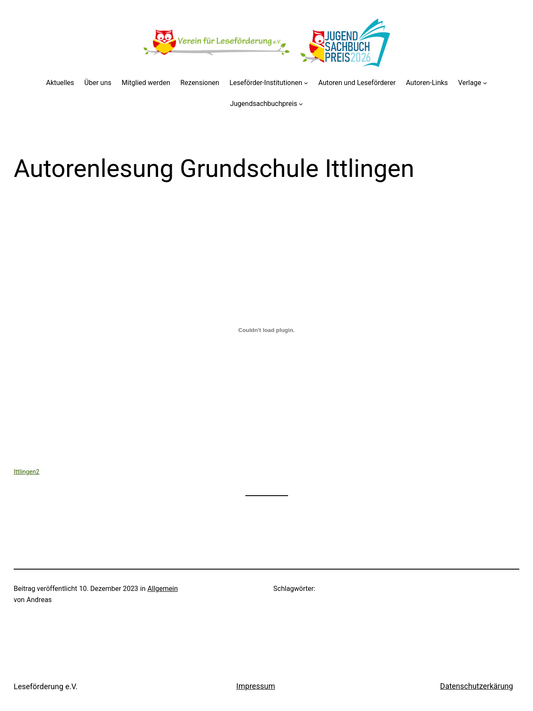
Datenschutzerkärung (476, 686)
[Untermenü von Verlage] (485, 83)
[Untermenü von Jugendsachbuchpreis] (301, 104)
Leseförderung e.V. (45, 686)
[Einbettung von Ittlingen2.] (266, 330)
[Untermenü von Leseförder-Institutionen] (306, 83)
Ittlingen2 (26, 472)
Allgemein (162, 589)
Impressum (255, 686)
